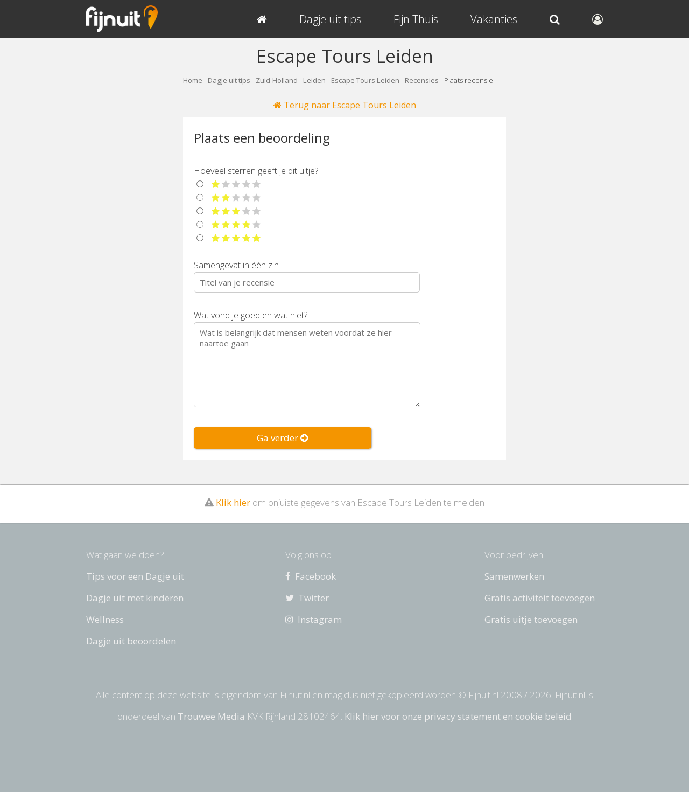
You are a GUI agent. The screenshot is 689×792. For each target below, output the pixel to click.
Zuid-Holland (277, 80)
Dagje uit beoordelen (131, 641)
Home (192, 80)
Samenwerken (514, 576)
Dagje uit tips (229, 80)
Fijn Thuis (415, 19)
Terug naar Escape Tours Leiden (344, 105)
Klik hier (233, 502)
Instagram (313, 619)
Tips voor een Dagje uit (135, 576)
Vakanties (493, 19)
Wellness (105, 619)
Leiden (314, 80)
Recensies (422, 80)
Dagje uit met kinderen (135, 598)
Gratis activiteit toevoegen (539, 598)
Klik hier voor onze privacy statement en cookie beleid (458, 716)
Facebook (310, 576)
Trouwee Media (211, 716)
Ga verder (282, 438)
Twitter (307, 598)
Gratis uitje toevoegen (531, 619)
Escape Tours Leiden (365, 80)
